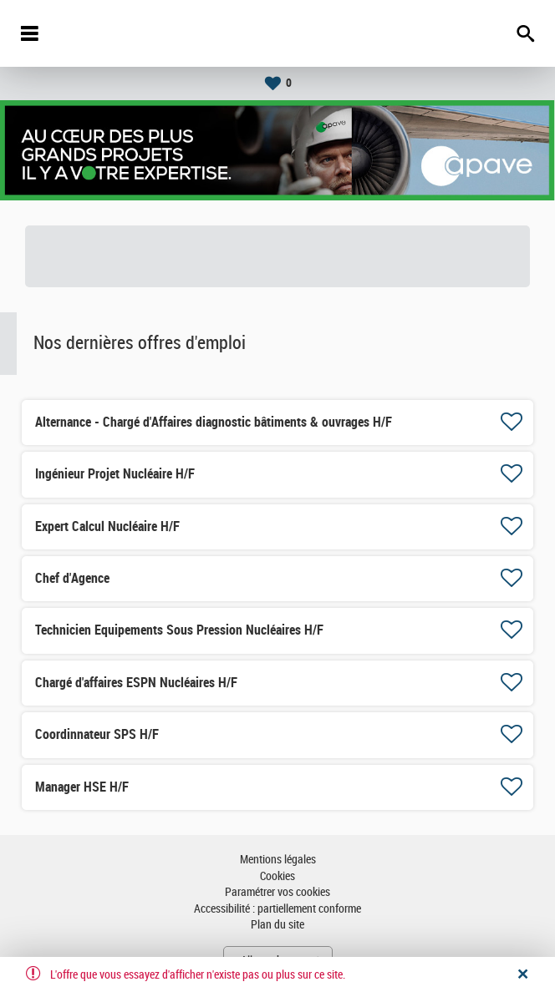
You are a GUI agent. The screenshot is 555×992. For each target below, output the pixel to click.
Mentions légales (278, 860)
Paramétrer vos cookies (277, 892)
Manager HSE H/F (82, 787)
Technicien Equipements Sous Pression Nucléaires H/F (179, 630)
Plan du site (277, 925)
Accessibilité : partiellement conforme (277, 909)
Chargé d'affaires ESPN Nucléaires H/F (136, 683)
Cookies (277, 876)
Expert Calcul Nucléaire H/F (107, 526)
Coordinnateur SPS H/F (97, 734)
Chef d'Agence (72, 578)
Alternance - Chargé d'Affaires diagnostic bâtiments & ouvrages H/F (213, 422)
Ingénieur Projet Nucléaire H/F (115, 474)
